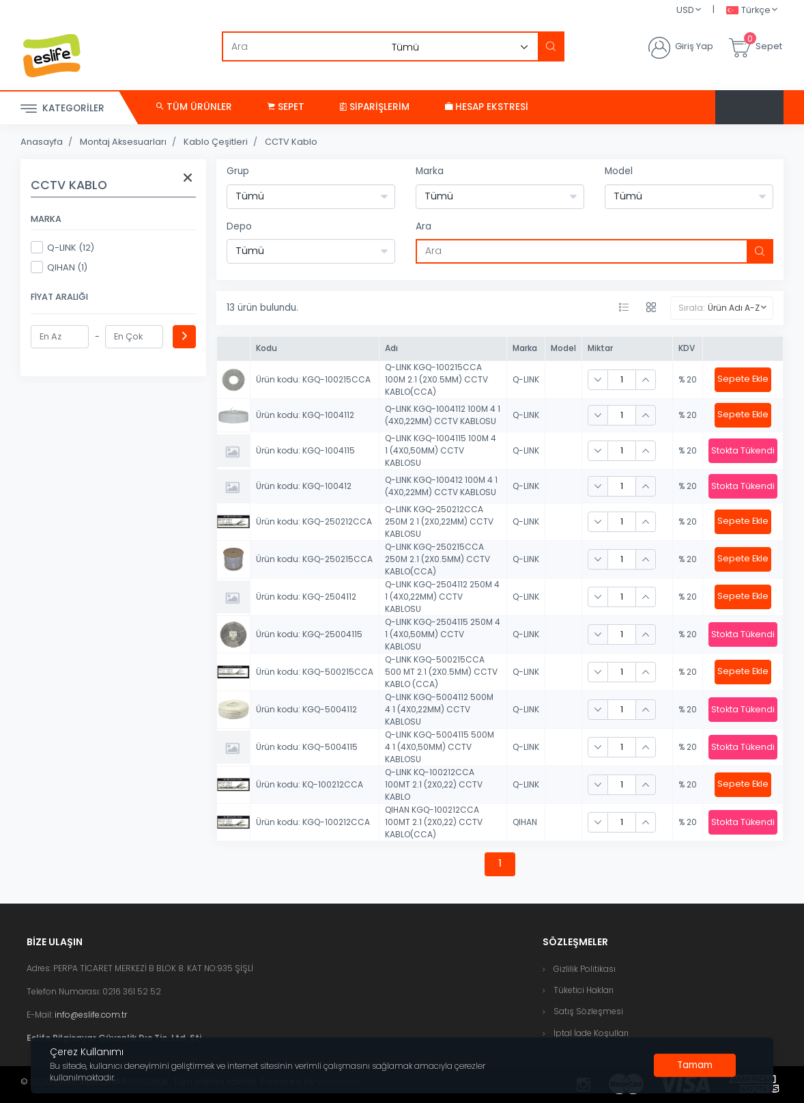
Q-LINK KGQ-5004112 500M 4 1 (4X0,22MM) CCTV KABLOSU (439, 709)
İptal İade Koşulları (591, 1033)
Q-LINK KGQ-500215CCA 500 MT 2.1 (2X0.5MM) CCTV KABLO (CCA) (441, 672)
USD (685, 10)
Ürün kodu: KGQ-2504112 (306, 596)
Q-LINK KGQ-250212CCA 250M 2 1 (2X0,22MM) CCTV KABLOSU (439, 521)
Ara (423, 226)
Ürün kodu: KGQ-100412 (303, 486)
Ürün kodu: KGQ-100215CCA (313, 379)
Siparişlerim (375, 106)
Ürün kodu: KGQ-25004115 (309, 634)
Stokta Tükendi (743, 450)
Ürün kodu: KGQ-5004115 (307, 747)
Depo (239, 226)
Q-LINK (526, 379)
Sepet (286, 106)
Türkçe (748, 10)
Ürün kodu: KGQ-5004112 (306, 709)
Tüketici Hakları (584, 990)
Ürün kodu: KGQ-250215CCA (314, 559)
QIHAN (525, 822)
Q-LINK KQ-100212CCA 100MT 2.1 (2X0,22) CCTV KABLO (434, 784)
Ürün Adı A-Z (734, 307)
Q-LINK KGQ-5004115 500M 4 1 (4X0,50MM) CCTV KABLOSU (439, 747)
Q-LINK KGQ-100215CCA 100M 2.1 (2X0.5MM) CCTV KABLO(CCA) (436, 379)
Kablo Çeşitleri (216, 142)
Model (619, 171)
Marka (430, 171)
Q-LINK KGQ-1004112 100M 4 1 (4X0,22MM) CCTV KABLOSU (442, 415)
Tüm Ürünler (194, 106)
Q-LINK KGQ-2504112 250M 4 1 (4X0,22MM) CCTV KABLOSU (442, 596)
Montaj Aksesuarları (123, 142)
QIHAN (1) (59, 267)
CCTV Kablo (291, 142)
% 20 (687, 379)
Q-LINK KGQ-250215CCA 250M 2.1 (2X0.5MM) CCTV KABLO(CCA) (437, 559)
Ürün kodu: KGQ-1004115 (305, 450)
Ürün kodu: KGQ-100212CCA (313, 822)
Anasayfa (41, 142)
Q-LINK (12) (62, 247)
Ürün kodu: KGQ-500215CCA (314, 672)
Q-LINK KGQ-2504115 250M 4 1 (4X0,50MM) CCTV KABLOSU (442, 634)
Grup (238, 171)
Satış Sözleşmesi (588, 1011)
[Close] (695, 1065)
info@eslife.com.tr (91, 1014)
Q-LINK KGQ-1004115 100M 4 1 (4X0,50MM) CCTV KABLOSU (440, 450)
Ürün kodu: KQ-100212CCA (309, 784)
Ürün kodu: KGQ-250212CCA (314, 521)
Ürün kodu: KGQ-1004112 (305, 415)
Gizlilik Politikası (585, 969)
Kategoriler (62, 109)
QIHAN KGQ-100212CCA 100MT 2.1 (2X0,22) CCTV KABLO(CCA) (434, 822)
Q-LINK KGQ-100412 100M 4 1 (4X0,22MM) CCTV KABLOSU (441, 486)
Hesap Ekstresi (486, 106)
